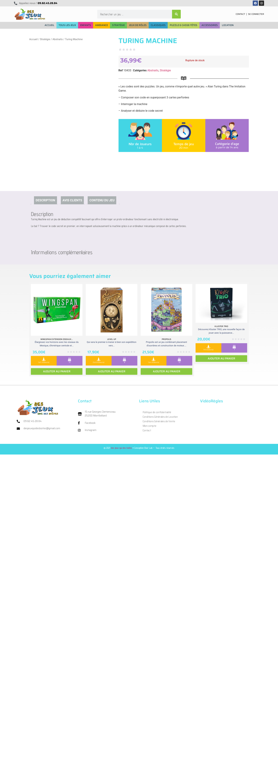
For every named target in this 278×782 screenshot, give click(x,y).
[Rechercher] (176, 14)
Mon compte (149, 426)
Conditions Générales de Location (160, 417)
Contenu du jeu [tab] (102, 200)
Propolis (166, 339)
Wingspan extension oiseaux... (56, 339)
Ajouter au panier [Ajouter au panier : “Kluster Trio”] (221, 358)
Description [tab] (45, 200)
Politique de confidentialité (157, 412)
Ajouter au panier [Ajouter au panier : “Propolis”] (166, 371)
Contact (147, 430)
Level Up (111, 339)
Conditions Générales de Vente (159, 421)
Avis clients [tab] (72, 200)
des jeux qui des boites (121, 447)
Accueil (33, 39)
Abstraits (57, 39)
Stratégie (45, 39)
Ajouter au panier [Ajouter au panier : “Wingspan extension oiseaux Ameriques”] (56, 371)
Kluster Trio (221, 326)
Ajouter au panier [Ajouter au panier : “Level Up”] (111, 371)
